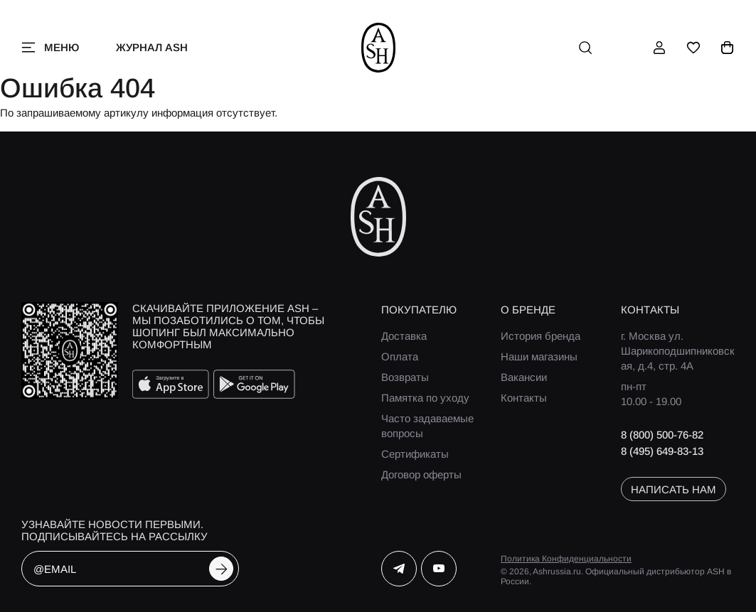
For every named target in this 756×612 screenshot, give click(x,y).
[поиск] (585, 48)
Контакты (524, 398)
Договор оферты (421, 474)
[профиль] (659, 48)
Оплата (399, 356)
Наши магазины (539, 356)
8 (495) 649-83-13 (662, 451)
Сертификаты (415, 454)
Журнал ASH (152, 47)
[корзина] (727, 48)
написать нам (673, 489)
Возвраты (405, 377)
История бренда (540, 336)
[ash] (378, 48)
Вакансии (524, 377)
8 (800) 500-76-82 (662, 435)
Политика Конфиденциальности (566, 559)
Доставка (404, 336)
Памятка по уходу (425, 398)
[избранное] (693, 48)
